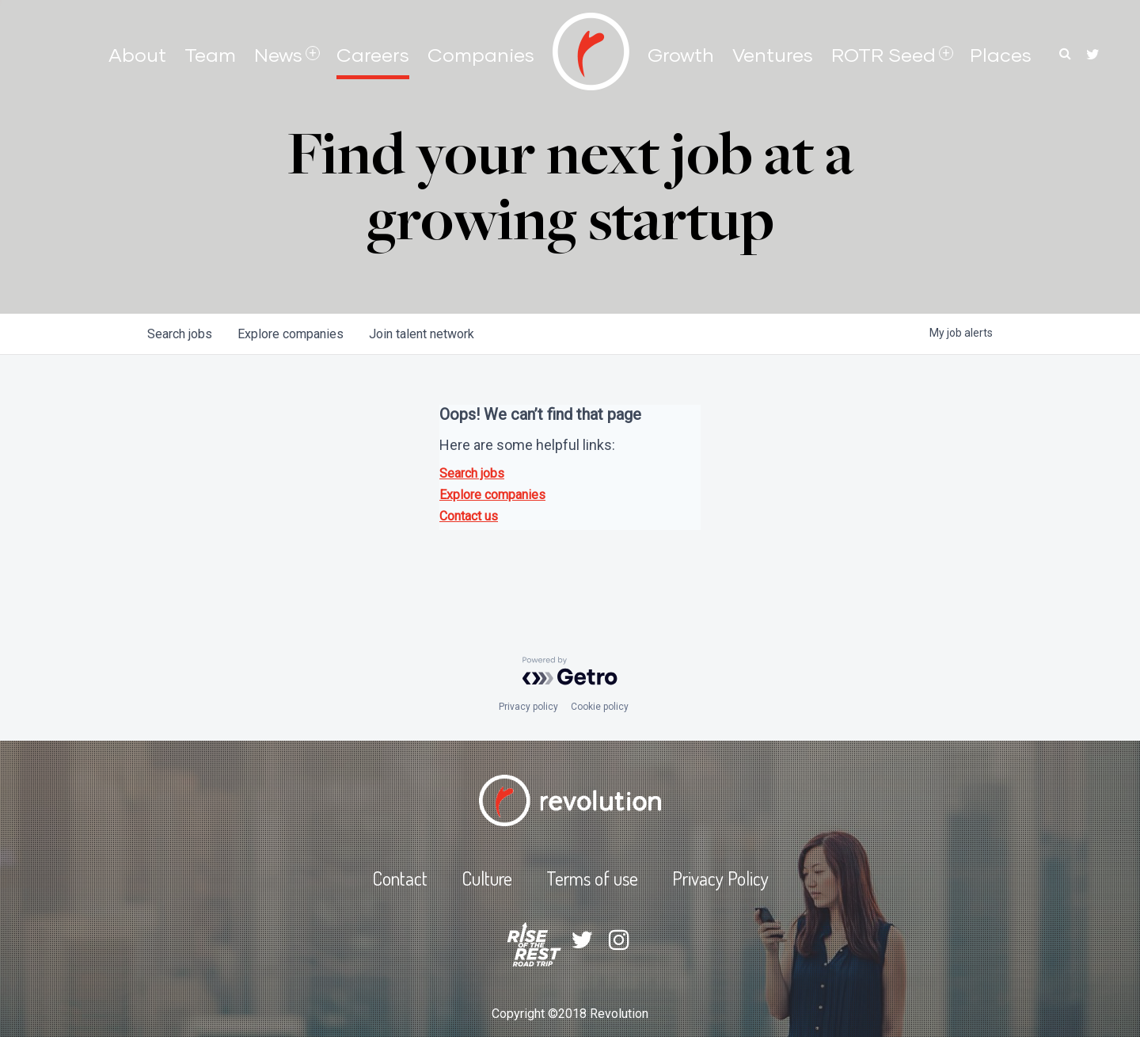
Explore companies (492, 494)
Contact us (468, 516)
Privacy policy (528, 706)
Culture (487, 878)
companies (291, 333)
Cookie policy (600, 706)
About (137, 54)
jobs (179, 333)
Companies (481, 54)
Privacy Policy (720, 878)
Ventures (772, 54)
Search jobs (471, 473)
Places (1001, 54)
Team (210, 54)
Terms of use (592, 878)
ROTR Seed (883, 54)
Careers (372, 54)
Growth (681, 54)
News (278, 54)
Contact (400, 878)
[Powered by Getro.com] (570, 671)
